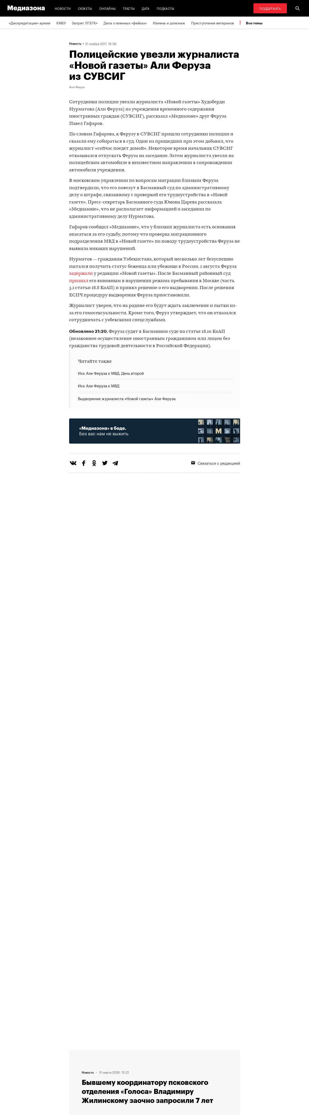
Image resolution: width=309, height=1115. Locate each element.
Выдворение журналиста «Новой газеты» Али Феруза (126, 398)
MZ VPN (139, 1071)
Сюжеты (85, 8)
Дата (145, 8)
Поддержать (270, 8)
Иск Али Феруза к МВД (98, 385)
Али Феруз (77, 87)
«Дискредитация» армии (29, 22)
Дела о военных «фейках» (125, 22)
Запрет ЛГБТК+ (85, 22)
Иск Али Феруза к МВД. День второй (111, 373)
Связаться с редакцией (215, 463)
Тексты (129, 8)
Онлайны (107, 8)
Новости (63, 8)
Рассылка (141, 1061)
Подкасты (165, 8)
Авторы (77, 1071)
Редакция (78, 1051)
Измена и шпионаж (169, 22)
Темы (75, 1080)
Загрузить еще (154, 889)
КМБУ (61, 22)
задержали (81, 274)
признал (78, 281)
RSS (138, 1051)
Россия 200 (142, 1080)
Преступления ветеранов (212, 22)
